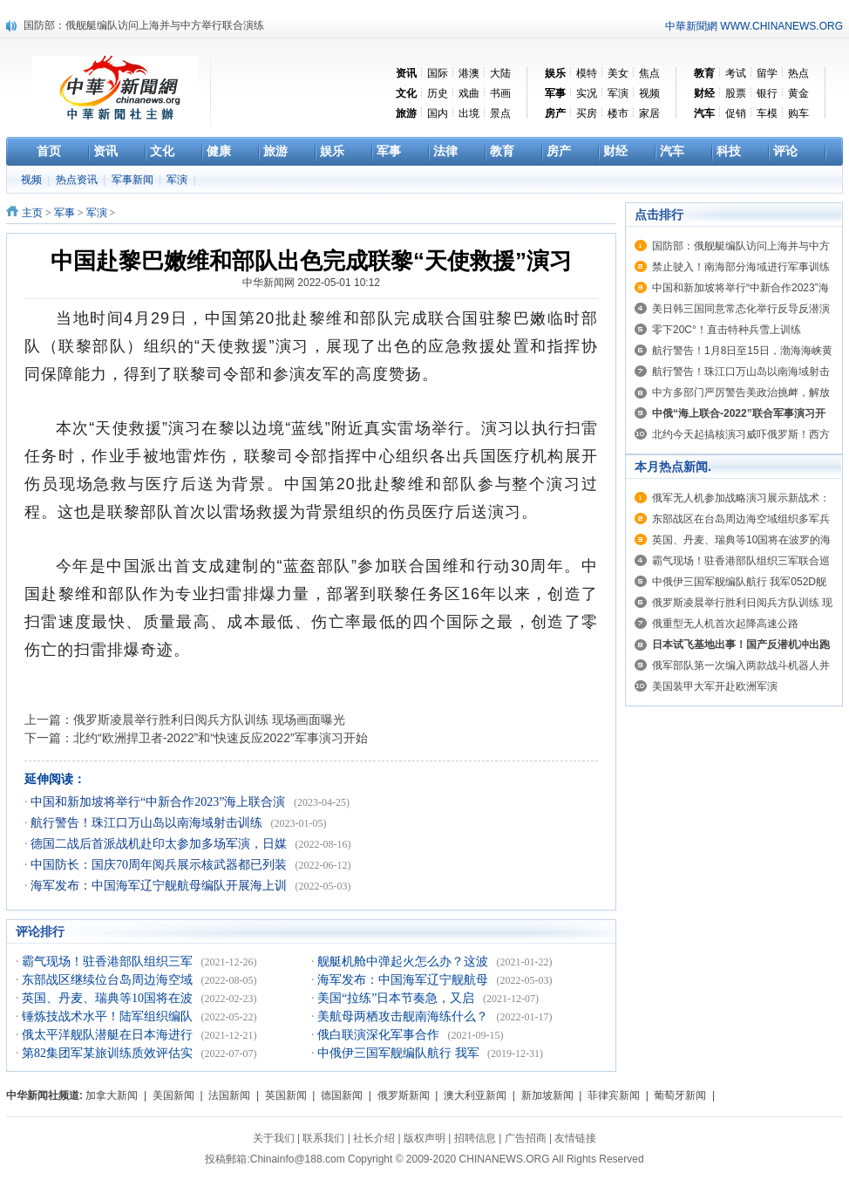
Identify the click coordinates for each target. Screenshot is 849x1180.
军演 (618, 93)
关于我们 (274, 1138)
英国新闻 (286, 1095)
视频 (649, 93)
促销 (735, 113)
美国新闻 (173, 1095)
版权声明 (424, 1138)
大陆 (500, 73)
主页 (32, 213)
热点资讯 (78, 180)
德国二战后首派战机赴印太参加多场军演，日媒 (160, 843)
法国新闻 (229, 1095)
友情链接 (575, 1138)
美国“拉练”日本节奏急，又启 (397, 998)
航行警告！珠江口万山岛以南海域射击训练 (148, 822)
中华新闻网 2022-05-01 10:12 (311, 282)
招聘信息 (475, 1138)
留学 (767, 73)
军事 (64, 213)
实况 (586, 93)
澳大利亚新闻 (475, 1095)
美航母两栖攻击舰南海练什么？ (404, 1016)
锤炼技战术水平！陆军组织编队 (109, 1016)
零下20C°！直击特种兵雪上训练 (726, 330)
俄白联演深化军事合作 (380, 1034)
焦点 (649, 73)
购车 (798, 113)
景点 (500, 113)
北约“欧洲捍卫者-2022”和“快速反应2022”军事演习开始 (220, 738)
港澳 (468, 73)
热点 (798, 73)
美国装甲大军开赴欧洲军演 (715, 686)
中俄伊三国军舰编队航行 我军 (399, 1053)
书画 (500, 93)
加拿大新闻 (111, 1095)
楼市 (618, 113)
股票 (735, 93)
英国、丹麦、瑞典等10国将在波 (109, 998)
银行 (767, 93)
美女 (618, 73)
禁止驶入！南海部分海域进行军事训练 (741, 267)
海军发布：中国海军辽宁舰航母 (404, 979)
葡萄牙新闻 (680, 1095)
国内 (437, 113)
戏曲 (468, 93)
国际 (437, 73)
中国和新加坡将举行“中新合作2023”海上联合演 (160, 801)
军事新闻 (134, 180)
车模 (767, 113)
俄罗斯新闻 (403, 1095)
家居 (649, 113)
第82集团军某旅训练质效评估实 (109, 1053)
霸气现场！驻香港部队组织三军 (109, 961)
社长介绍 (374, 1138)
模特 (586, 73)
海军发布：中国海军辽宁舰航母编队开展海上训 (160, 885)
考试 (735, 73)
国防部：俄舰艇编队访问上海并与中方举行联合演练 (144, 25)
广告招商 (526, 1138)
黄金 (798, 93)
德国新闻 (342, 1095)
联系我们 (323, 1138)
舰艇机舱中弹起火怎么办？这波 (404, 961)
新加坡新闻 (547, 1095)
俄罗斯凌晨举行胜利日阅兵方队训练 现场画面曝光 (209, 719)
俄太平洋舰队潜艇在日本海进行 (109, 1034)
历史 (437, 93)
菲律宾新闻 (614, 1095)
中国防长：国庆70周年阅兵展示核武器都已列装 (160, 864)
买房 (586, 113)
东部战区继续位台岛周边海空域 (109, 979)
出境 (468, 113)
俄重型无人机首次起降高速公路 (725, 623)
